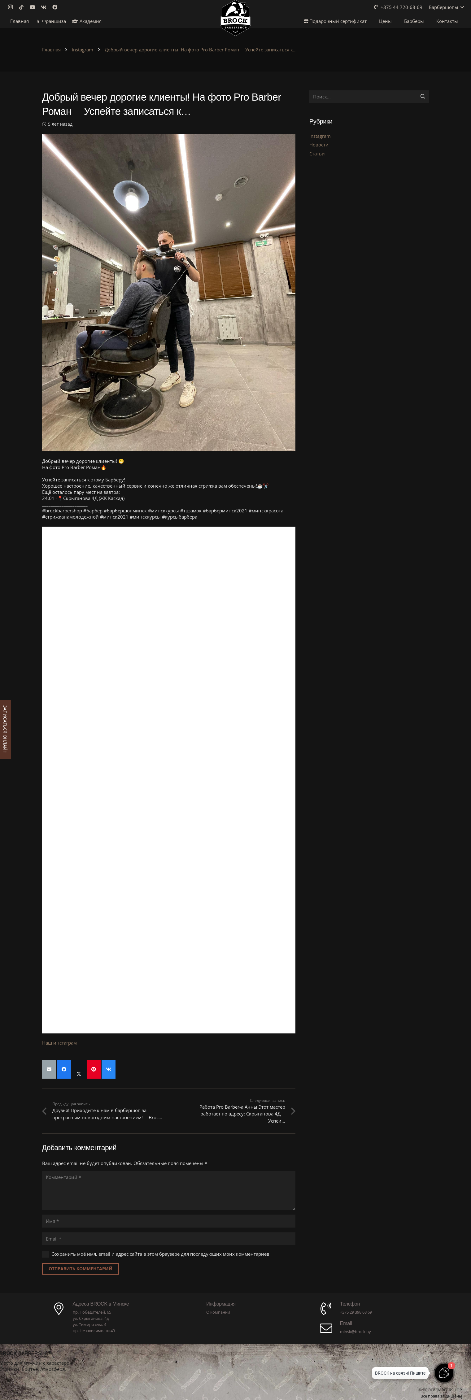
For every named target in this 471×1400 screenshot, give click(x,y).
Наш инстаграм (59, 1043)
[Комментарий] (168, 1190)
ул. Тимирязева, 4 (89, 1324)
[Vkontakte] (45, 7)
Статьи (317, 153)
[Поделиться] (64, 1069)
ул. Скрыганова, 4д (91, 1318)
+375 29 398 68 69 (356, 1312)
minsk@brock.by (355, 1331)
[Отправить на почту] (49, 1069)
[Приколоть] (94, 1069)
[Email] (168, 1238)
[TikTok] (23, 7)
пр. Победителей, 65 (92, 1312)
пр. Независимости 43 (94, 1330)
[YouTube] (34, 7)
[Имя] (168, 1221)
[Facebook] (57, 7)
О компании (218, 1312)
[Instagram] (12, 7)
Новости (319, 144)
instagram (320, 136)
